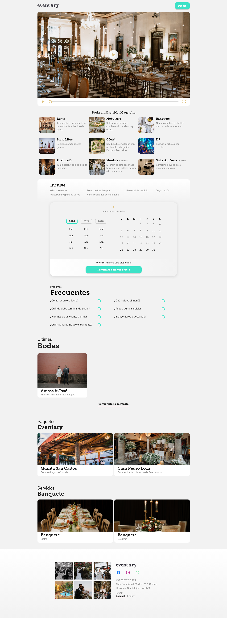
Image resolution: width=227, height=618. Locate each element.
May (86, 235)
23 (147, 243)
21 (134, 243)
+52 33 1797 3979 (126, 580)
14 (134, 237)
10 (153, 230)
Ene (71, 229)
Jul (71, 242)
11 (160, 230)
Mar (101, 229)
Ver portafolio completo (113, 403)
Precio (182, 5)
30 (147, 250)
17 (153, 237)
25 (160, 243)
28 (134, 250)
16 (147, 237)
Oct (71, 248)
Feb (86, 229)
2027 (86, 221)
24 (153, 243)
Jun (101, 235)
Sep (101, 242)
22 (140, 243)
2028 (101, 221)
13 (128, 237)
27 (128, 250)
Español (121, 596)
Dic (101, 248)
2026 (72, 221)
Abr (71, 235)
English (131, 596)
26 (121, 250)
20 (128, 243)
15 (140, 237)
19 (121, 243)
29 (140, 250)
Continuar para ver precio (113, 269)
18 (160, 237)
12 (121, 237)
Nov (86, 248)
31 (153, 250)
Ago (86, 242)
